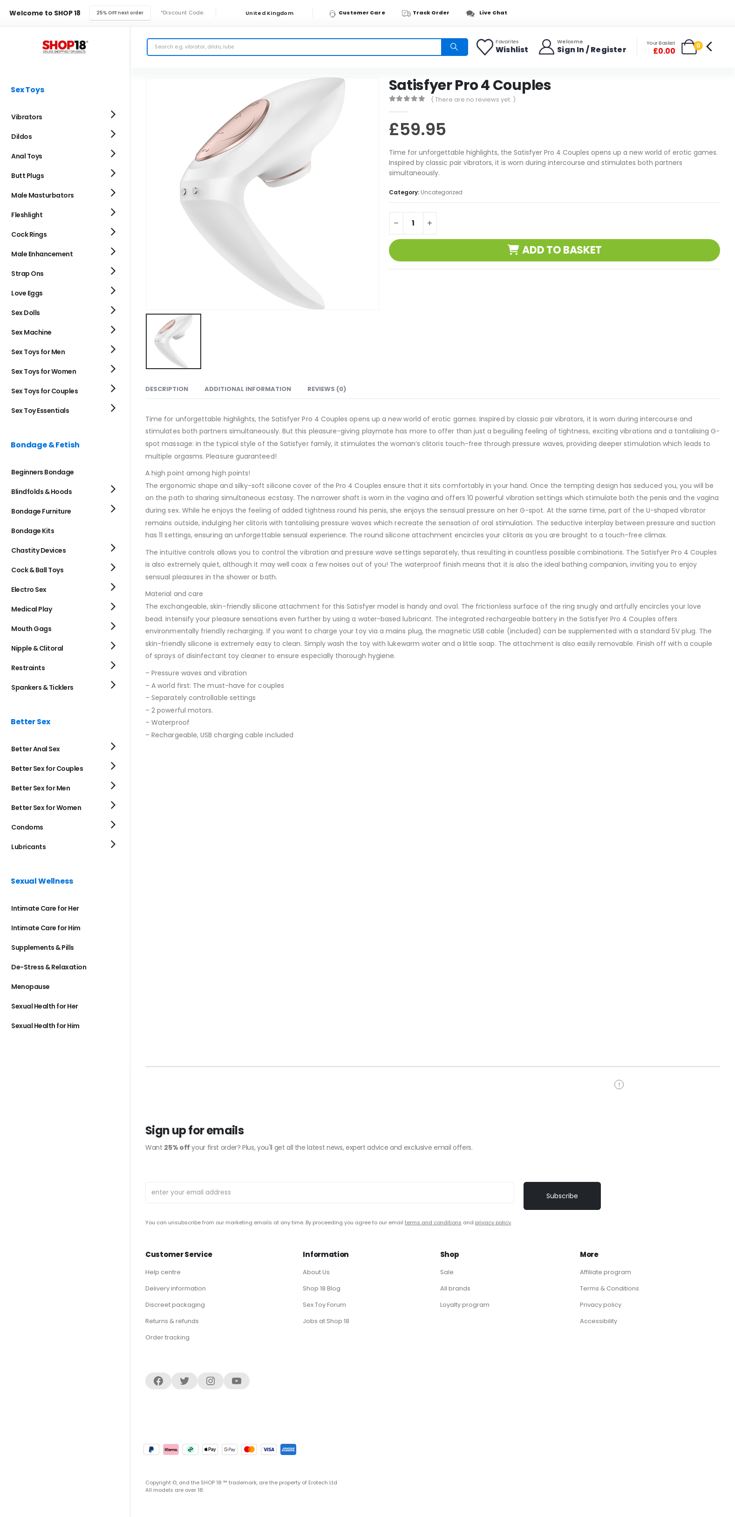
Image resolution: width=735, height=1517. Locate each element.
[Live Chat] (489, 13)
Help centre (163, 1272)
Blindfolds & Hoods (41, 491)
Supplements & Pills (42, 947)
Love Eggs (27, 293)
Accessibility (598, 1321)
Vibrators (26, 117)
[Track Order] (430, 13)
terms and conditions (433, 1222)
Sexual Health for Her (44, 1006)
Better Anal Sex (35, 749)
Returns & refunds (172, 1321)
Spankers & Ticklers (42, 687)
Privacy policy (600, 1304)
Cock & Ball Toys (37, 570)
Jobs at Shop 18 (326, 1321)
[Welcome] (582, 47)
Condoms (27, 827)
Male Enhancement (42, 254)
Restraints (28, 668)
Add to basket (562, 250)
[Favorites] (503, 47)
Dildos (21, 136)
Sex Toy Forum (324, 1304)
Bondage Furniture (41, 511)
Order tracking (167, 1337)
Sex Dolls (25, 312)
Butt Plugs (27, 175)
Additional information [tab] (247, 387)
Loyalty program (465, 1304)
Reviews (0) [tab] (326, 387)
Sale (447, 1272)
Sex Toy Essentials (40, 410)
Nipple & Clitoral (37, 648)
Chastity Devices (38, 550)
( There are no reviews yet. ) (473, 99)
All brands (455, 1288)
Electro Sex (29, 589)
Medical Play (31, 609)
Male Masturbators (42, 195)
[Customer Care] (361, 13)
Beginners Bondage (42, 472)
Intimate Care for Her (45, 908)
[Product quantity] (413, 223)
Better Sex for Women (46, 807)
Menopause (30, 986)
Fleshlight (26, 215)
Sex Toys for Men (38, 352)
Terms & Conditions (609, 1288)
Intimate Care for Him (46, 928)
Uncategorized (442, 192)
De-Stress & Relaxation (48, 967)
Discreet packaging (175, 1304)
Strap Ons (27, 273)
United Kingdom (263, 13)
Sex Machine (31, 332)
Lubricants (28, 846)
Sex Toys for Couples (44, 391)
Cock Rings (29, 234)
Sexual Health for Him (45, 1025)
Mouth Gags (31, 628)
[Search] (454, 47)
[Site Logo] (65, 47)
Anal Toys (26, 156)
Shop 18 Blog (321, 1288)
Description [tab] (166, 387)
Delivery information (175, 1288)
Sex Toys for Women (43, 371)
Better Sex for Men (40, 788)
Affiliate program (605, 1272)
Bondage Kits (32, 530)
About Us (316, 1272)
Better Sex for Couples (47, 768)
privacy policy (493, 1222)
